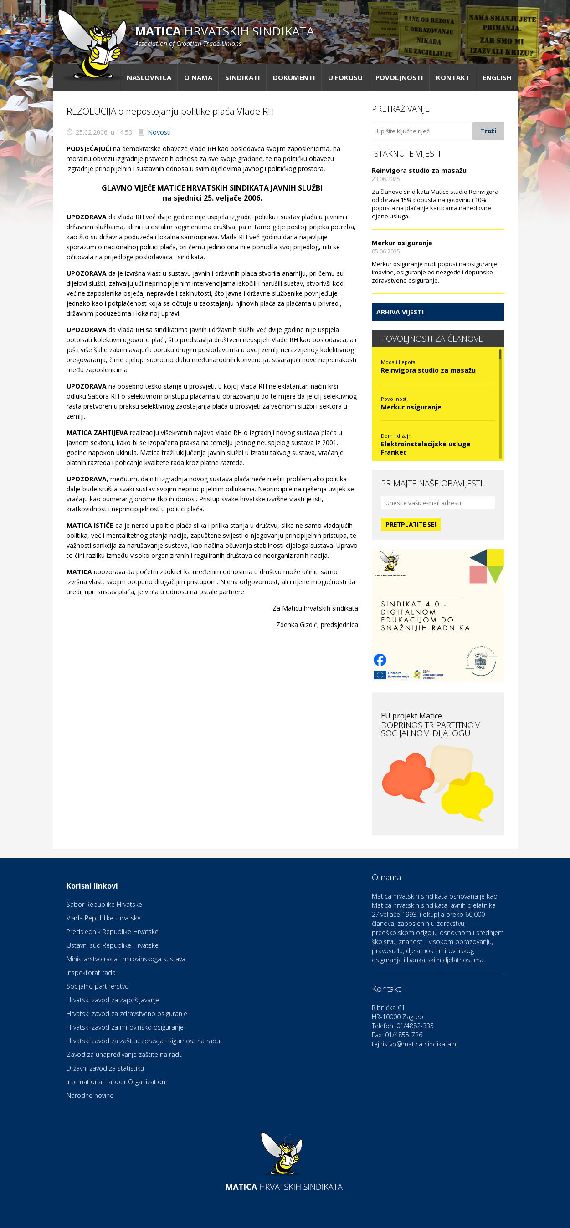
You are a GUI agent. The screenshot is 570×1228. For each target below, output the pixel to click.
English (497, 77)
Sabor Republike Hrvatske (104, 904)
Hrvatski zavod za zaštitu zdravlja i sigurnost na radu (143, 1040)
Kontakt (453, 77)
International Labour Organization (116, 1081)
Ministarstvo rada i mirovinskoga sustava (126, 959)
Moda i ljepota (398, 362)
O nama (198, 77)
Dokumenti (294, 77)
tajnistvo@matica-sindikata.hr (415, 1044)
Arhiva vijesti (400, 312)
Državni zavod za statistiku (105, 1068)
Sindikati (242, 77)
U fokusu (345, 77)
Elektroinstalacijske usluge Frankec (426, 448)
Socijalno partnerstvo (98, 986)
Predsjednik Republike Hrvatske (113, 931)
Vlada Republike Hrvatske (104, 918)
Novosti (159, 132)
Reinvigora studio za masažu (419, 170)
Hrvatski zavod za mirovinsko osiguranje (125, 1027)
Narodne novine (90, 1095)
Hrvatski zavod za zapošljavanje (113, 1000)
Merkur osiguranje (402, 242)
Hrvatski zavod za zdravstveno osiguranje (127, 1013)
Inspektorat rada (91, 972)
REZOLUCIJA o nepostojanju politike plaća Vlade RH (170, 111)
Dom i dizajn (396, 435)
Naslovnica (149, 77)
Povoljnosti (399, 77)
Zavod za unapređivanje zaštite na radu (125, 1054)
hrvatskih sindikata (224, 35)
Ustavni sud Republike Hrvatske (113, 945)
